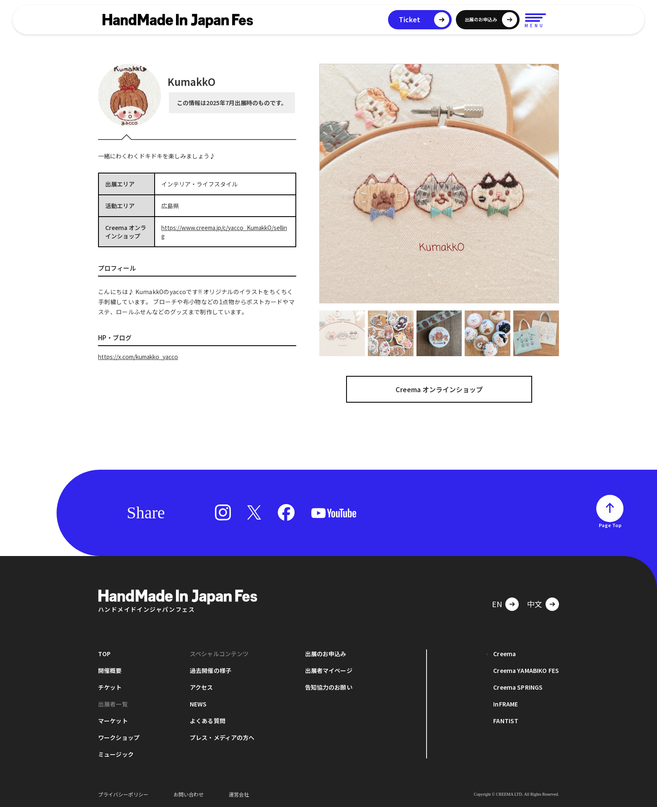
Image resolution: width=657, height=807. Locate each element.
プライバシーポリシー (123, 794)
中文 (534, 603)
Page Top (610, 525)
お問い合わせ (188, 794)
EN (497, 603)
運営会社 (239, 794)
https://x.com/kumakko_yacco (141, 356)
